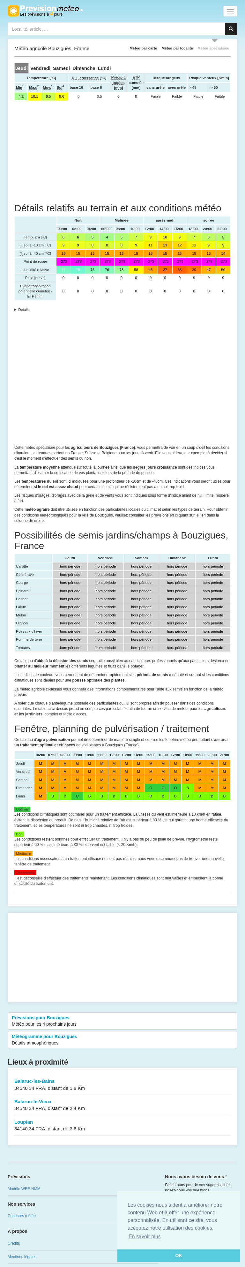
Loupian (122, 1125)
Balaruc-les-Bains (122, 1084)
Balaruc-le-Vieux (122, 1105)
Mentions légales (22, 1257)
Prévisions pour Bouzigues (122, 1021)
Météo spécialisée (213, 48)
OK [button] (178, 1255)
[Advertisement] (122, 151)
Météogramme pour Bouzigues (122, 1040)
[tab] (21, 68)
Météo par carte (143, 48)
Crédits (14, 1243)
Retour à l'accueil (45, 11)
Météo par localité (177, 48)
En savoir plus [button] (145, 1236)
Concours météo (22, 1216)
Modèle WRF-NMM (24, 1189)
